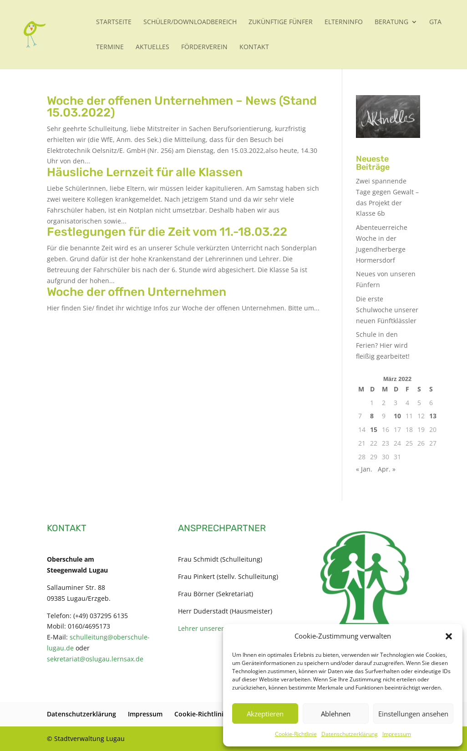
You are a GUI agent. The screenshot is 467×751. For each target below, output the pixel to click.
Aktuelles (152, 47)
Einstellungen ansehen (413, 713)
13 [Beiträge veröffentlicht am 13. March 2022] (433, 415)
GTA (435, 22)
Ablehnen (335, 713)
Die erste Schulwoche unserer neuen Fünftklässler (387, 309)
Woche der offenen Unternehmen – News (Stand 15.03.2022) (182, 107)
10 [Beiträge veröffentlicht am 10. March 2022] (397, 415)
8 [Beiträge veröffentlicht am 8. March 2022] (372, 415)
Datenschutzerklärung (349, 734)
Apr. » (387, 469)
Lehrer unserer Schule (212, 628)
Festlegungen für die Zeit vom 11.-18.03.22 (167, 232)
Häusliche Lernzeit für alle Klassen (145, 172)
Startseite (114, 22)
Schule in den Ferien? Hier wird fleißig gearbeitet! (383, 345)
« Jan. (364, 469)
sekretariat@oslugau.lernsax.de (95, 659)
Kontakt (254, 47)
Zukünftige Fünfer (281, 22)
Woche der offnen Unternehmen (136, 292)
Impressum (396, 734)
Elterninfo (344, 22)
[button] (448, 636)
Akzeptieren (265, 713)
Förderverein (204, 47)
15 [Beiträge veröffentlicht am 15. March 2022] (373, 429)
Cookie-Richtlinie (296, 734)
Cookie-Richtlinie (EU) (207, 714)
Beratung (391, 22)
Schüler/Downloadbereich (190, 22)
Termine (110, 47)
